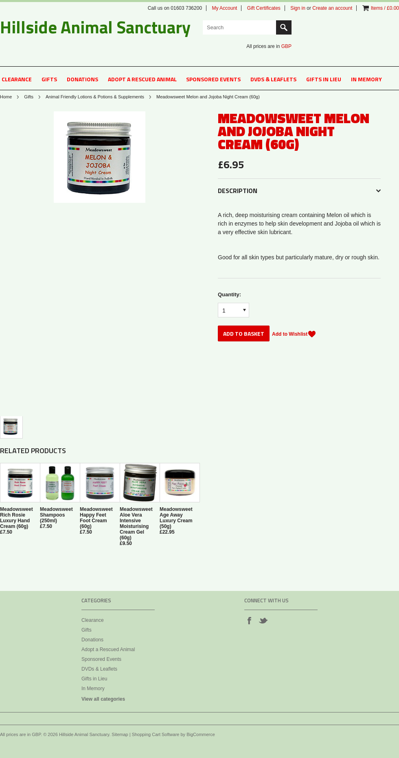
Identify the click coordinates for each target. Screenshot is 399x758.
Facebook (249, 620)
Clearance (17, 79)
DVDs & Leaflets (273, 79)
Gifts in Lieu (323, 79)
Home (6, 96)
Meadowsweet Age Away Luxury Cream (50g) (176, 517)
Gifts (49, 79)
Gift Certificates (264, 8)
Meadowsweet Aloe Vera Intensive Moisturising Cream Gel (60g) (136, 523)
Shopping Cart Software (156, 734)
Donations (82, 79)
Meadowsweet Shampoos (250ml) (56, 514)
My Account (224, 8)
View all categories (103, 699)
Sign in (297, 8)
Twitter (263, 620)
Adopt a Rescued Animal (142, 79)
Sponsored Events (213, 79)
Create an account (332, 8)
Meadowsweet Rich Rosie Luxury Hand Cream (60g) (16, 517)
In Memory (366, 79)
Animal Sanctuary (95, 27)
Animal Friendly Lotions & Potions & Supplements (95, 96)
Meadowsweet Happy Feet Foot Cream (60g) (96, 517)
